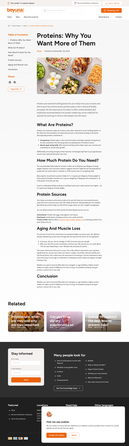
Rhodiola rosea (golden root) (65, 367)
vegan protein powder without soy (72, 219)
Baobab (89, 361)
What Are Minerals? (93, 378)
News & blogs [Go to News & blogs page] (16, 26)
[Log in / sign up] (112, 3)
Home (9, 17)
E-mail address (16, 369)
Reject (74, 435)
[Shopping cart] (111, 10)
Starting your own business (96, 373)
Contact (119, 17)
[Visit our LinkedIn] (10, 82)
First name (15, 359)
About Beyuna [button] (105, 17)
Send (26, 380)
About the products (31, 17)
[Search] (62, 10)
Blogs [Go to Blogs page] (25, 26)
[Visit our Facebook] (15, 82)
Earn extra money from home (97, 382)
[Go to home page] (9, 26)
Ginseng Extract (61, 380)
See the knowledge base (68, 388)
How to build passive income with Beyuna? (67, 362)
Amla (57, 376)
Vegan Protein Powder (94, 369)
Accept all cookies (56, 435)
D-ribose (58, 371)
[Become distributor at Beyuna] (86, 3)
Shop (18, 17)
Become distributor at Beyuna (20, 414)
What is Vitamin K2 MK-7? (95, 365)
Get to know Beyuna (17, 419)
